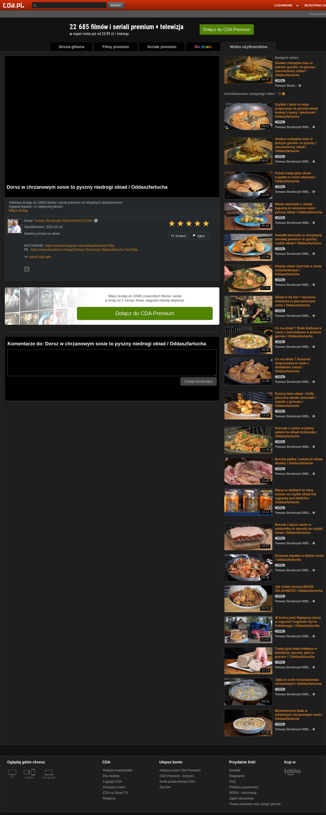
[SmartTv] (33, 781)
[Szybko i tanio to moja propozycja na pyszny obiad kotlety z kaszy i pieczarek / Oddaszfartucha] (248, 116)
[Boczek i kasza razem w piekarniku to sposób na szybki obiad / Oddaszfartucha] (248, 536)
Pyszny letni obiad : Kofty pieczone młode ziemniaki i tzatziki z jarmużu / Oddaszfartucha (295, 400)
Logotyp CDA (112, 781)
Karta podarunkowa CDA (177, 781)
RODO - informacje (243, 793)
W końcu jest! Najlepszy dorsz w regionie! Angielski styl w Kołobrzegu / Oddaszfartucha (298, 622)
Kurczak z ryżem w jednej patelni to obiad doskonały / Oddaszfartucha (296, 432)
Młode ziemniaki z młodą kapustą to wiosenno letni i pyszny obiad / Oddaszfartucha (298, 208)
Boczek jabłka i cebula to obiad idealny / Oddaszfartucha (298, 461)
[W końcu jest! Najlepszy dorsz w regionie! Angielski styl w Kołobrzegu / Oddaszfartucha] (248, 629)
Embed (178, 236)
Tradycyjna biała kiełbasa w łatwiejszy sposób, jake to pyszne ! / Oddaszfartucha (296, 653)
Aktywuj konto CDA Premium (180, 770)
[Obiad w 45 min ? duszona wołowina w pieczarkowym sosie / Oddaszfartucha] (248, 308)
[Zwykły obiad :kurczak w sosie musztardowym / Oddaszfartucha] (248, 277)
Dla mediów (111, 776)
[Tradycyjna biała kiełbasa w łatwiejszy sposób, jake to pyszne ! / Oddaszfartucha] (248, 660)
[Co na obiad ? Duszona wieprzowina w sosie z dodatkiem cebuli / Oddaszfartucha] (248, 370)
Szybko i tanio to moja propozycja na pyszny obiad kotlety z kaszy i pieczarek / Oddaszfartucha (296, 110)
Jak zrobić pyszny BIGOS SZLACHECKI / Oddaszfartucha (299, 589)
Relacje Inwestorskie (117, 770)
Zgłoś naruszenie (241, 798)
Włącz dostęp (18, 211)
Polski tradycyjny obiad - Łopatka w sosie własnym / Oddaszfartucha (295, 177)
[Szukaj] (69, 5)
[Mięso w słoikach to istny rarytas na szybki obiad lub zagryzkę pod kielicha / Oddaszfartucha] (248, 501)
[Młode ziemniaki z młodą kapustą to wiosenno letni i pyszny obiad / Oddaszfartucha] (248, 215)
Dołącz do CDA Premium (144, 313)
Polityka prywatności (243, 787)
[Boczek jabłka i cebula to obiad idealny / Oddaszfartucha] (248, 470)
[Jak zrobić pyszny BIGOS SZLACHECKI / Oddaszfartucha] (248, 598)
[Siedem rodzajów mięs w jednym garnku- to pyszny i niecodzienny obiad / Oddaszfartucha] (248, 69)
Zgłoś (199, 236)
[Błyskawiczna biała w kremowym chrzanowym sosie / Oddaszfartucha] (248, 722)
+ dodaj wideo (317, 14)
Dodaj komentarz (198, 381)
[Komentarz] (112, 362)
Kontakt (234, 770)
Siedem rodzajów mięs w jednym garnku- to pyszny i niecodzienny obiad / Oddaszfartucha (295, 69)
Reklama (109, 798)
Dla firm (165, 787)
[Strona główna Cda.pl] (14, 5)
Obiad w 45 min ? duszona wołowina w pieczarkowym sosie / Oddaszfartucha (295, 301)
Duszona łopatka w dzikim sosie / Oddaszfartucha (299, 558)
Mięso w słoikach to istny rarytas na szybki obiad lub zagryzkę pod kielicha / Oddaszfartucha (295, 496)
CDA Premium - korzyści (177, 776)
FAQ (232, 781)
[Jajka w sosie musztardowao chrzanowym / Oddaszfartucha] (248, 691)
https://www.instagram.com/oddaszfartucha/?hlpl (79, 246)
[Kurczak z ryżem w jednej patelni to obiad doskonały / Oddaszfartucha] (248, 439)
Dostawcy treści (114, 787)
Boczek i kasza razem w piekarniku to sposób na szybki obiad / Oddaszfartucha (299, 529)
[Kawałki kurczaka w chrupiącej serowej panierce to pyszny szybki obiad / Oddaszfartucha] (248, 246)
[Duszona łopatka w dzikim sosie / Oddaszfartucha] (248, 567)
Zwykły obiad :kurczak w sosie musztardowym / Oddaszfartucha (298, 270)
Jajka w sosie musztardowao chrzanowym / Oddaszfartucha (298, 682)
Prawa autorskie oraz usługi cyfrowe (255, 804)
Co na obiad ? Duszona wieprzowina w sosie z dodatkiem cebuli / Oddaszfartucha (293, 365)
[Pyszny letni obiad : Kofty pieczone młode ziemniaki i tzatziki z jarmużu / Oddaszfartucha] (248, 405)
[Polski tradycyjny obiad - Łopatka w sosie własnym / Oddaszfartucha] (248, 184)
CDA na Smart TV (115, 793)
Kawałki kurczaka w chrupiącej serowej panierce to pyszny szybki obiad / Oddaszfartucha (298, 239)
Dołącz (226, 29)
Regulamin (236, 776)
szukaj (116, 5)
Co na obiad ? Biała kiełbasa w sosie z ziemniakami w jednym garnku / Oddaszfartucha (298, 332)
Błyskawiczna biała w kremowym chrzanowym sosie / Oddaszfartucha (299, 715)
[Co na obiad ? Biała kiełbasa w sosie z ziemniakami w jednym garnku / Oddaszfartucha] (248, 339)
